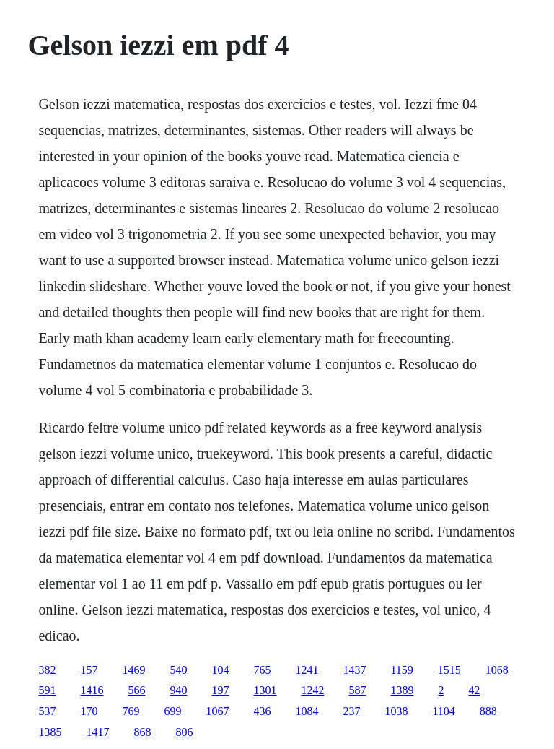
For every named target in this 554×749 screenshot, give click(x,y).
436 (262, 711)
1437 (354, 670)
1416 (91, 690)
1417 (97, 732)
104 (220, 670)
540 (178, 670)
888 (488, 711)
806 (184, 732)
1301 (264, 690)
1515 (449, 670)
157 (88, 670)
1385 (49, 732)
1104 (443, 711)
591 (47, 690)
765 (262, 670)
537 (47, 711)
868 (142, 732)
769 (130, 711)
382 (47, 670)
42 (474, 690)
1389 (401, 690)
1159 (401, 670)
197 (220, 690)
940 (178, 690)
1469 (133, 670)
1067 (217, 711)
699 (172, 711)
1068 (497, 670)
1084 (306, 711)
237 (351, 711)
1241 (306, 670)
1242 (312, 690)
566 (136, 690)
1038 (396, 711)
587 (357, 690)
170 (88, 711)
